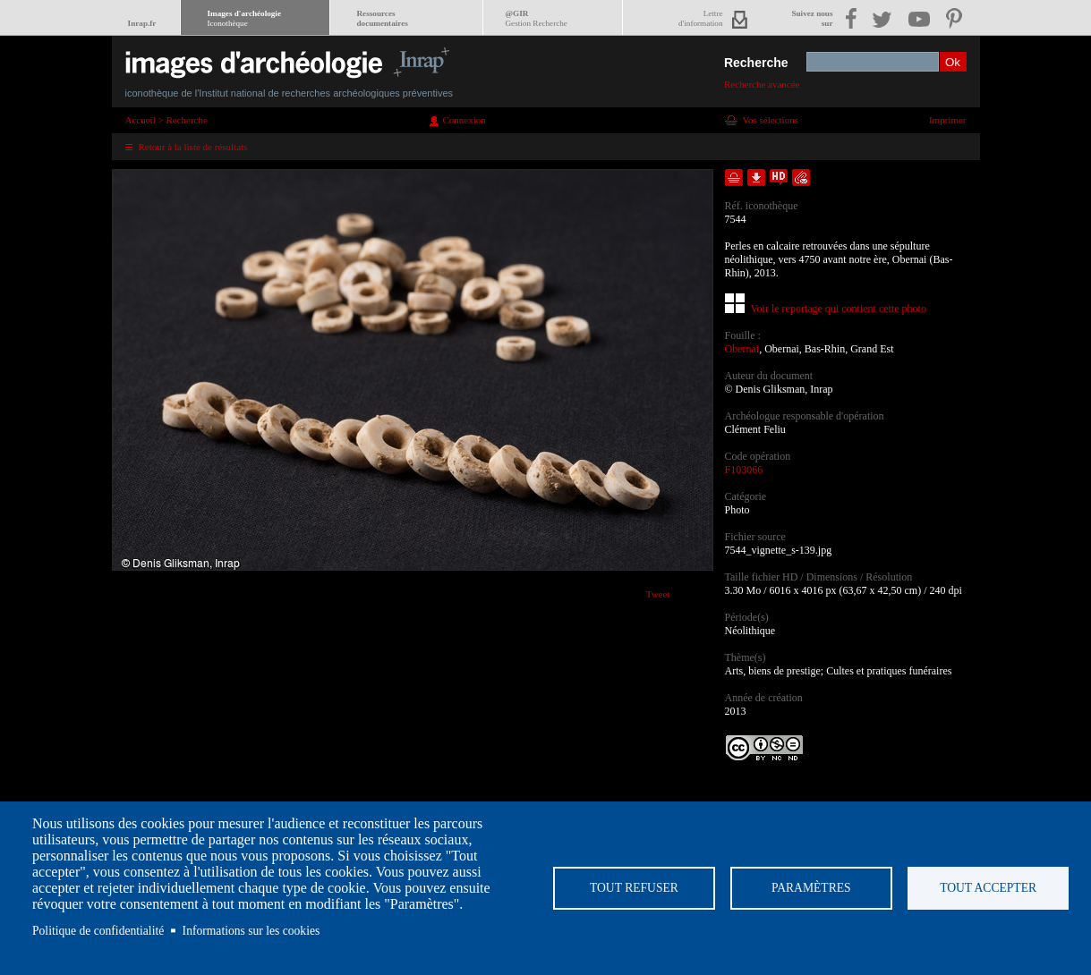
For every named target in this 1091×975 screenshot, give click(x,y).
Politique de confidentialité (98, 930)
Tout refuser (634, 887)
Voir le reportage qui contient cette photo (838, 308)
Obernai (742, 349)
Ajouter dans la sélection (734, 177)
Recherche (756, 62)
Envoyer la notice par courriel (801, 177)
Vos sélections (770, 119)
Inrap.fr (142, 23)
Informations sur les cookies (251, 930)
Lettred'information (700, 18)
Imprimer (948, 119)
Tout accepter (988, 887)
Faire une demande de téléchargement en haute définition (779, 177)
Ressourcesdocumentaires (382, 18)
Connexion (464, 119)
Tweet (658, 594)
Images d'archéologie (244, 18)
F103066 (744, 469)
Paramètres (811, 887)
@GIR (536, 18)
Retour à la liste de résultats (193, 146)
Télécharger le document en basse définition (756, 177)
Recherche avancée (762, 84)
